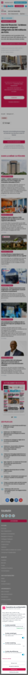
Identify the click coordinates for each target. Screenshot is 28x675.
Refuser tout (14, 663)
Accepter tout (14, 669)
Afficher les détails (6, 658)
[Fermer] (26, 607)
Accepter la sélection (14, 666)
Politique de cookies (14, 672)
